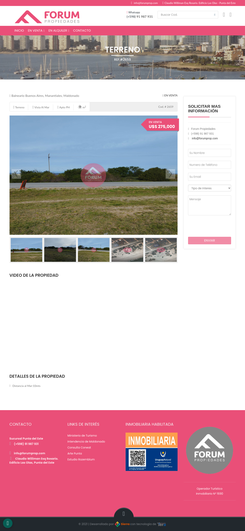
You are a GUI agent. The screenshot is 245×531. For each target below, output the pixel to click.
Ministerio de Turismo (82, 436)
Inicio (19, 30)
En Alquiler (58, 30)
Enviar (209, 240)
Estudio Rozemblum (81, 459)
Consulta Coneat (79, 447)
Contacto (82, 30)
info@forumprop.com (146, 3)
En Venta (36, 30)
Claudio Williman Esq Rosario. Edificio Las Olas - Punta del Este (199, 3)
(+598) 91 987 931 (24, 444)
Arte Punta (74, 453)
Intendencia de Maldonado (86, 442)
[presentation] (211, 225)
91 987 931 (144, 16)
